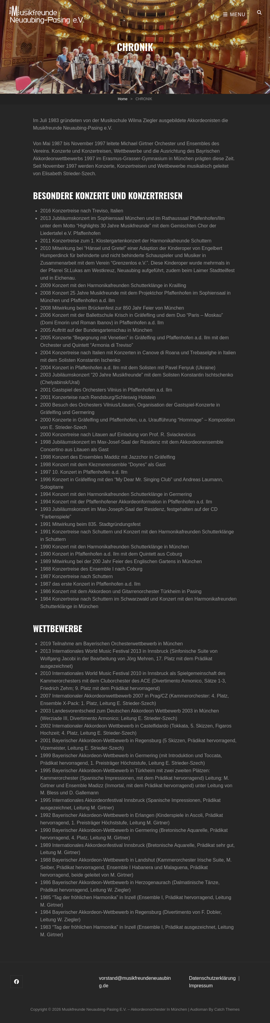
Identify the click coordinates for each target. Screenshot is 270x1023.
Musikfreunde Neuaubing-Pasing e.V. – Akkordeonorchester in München (124, 1009)
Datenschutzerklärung (213, 978)
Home (123, 99)
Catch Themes (226, 1009)
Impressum (201, 985)
